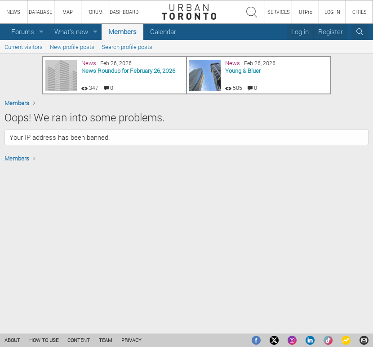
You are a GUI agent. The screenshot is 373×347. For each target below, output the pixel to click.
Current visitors (23, 47)
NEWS (13, 12)
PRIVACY (131, 340)
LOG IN (332, 12)
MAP (67, 12)
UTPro (305, 12)
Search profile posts (127, 47)
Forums (22, 31)
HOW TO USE (43, 340)
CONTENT (78, 340)
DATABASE (40, 12)
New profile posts (72, 47)
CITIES (359, 12)
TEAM (105, 340)
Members (122, 31)
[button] (41, 31)
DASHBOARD (124, 12)
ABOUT (12, 340)
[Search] (360, 31)
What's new (71, 31)
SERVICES (278, 12)
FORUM (94, 12)
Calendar (163, 31)
